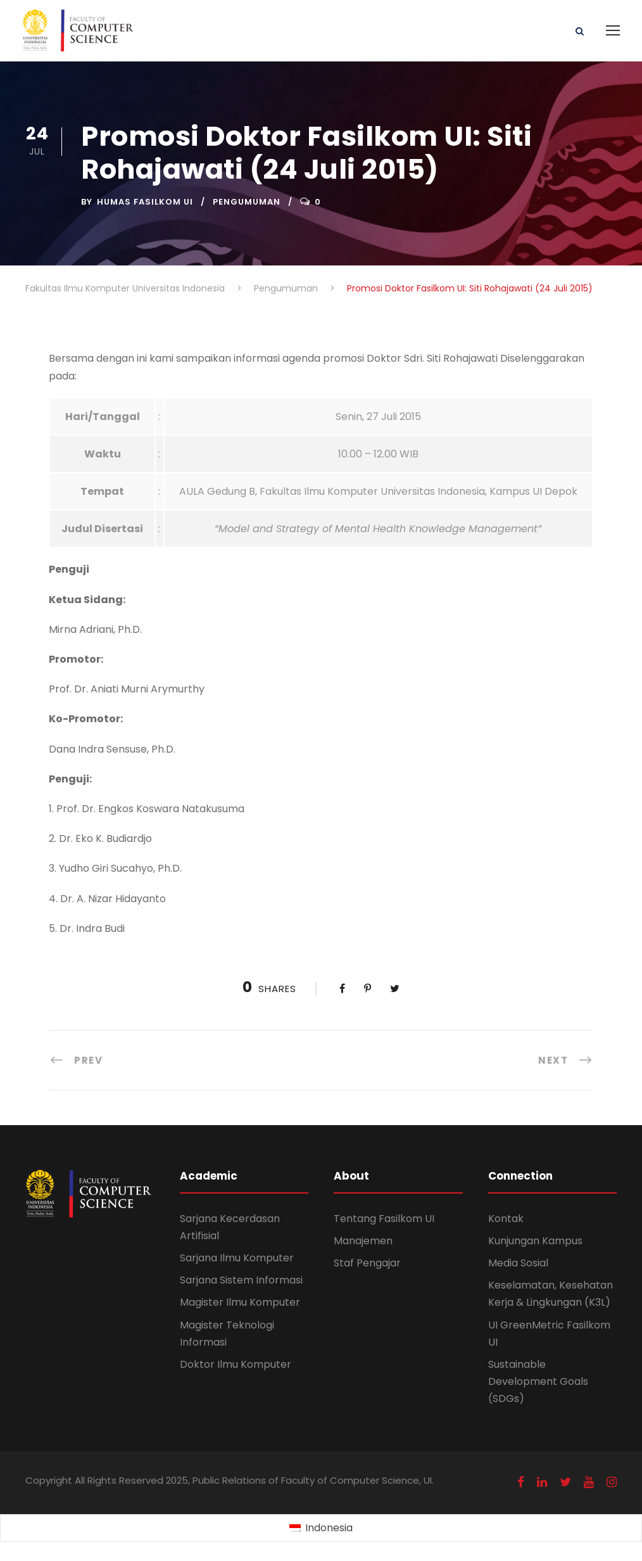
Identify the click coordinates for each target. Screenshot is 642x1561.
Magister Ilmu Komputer (240, 1302)
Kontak (506, 1218)
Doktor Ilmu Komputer (235, 1364)
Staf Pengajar (367, 1263)
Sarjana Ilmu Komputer (237, 1258)
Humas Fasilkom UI (145, 202)
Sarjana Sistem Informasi (241, 1280)
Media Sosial (518, 1263)
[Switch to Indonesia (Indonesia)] (320, 1529)
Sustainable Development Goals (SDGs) (538, 1381)
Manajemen (363, 1240)
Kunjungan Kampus (535, 1240)
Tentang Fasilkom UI (384, 1218)
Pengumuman (246, 202)
